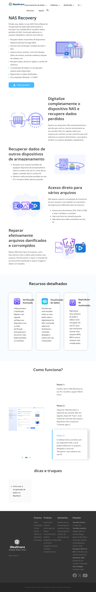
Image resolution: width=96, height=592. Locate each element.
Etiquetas (77, 517)
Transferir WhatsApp (80, 564)
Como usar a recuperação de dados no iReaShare (19, 491)
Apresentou (63, 517)
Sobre (36, 522)
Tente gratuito (21, 85)
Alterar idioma (13, 556)
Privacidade (38, 525)
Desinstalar (38, 540)
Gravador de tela (49, 552)
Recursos (30, 10)
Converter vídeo (78, 569)
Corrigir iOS (77, 525)
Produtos (48, 517)
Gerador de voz (78, 561)
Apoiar (41, 10)
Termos (36, 528)
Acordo (36, 531)
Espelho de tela (63, 522)
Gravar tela (83, 555)
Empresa (38, 517)
